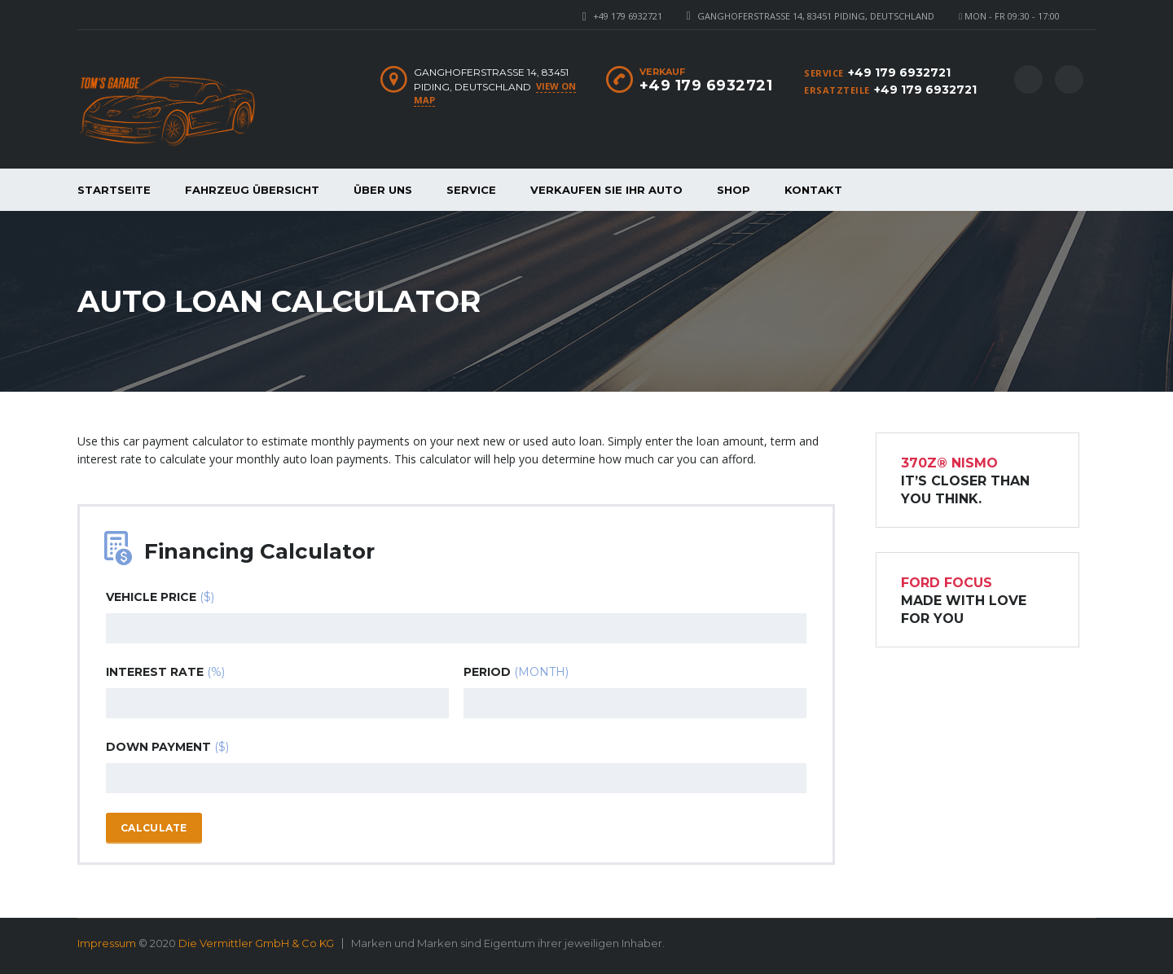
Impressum (106, 943)
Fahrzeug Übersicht (252, 189)
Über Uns (383, 189)
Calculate (154, 828)
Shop (733, 189)
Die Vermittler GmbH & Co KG (256, 943)
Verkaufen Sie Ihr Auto (606, 189)
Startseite (114, 189)
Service (471, 189)
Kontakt (813, 189)
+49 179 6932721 (627, 16)
